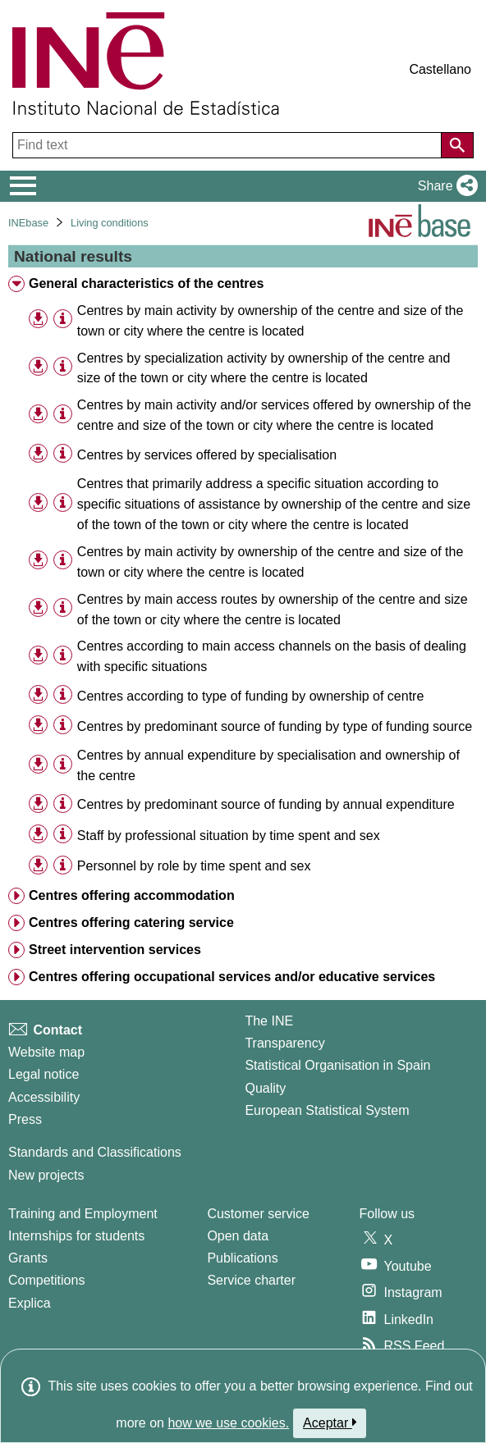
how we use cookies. (228, 1423)
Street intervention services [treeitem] (115, 950)
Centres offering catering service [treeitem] (131, 922)
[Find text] (228, 145)
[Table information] (63, 319)
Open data (237, 1236)
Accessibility (44, 1097)
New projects (46, 1175)
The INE (269, 1021)
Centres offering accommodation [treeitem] (132, 895)
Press (25, 1119)
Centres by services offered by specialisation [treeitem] (207, 455)
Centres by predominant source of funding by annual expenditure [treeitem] (266, 804)
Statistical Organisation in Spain (337, 1065)
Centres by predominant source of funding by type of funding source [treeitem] (274, 726)
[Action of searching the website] (457, 145)
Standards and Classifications (94, 1152)
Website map (46, 1052)
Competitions (46, 1280)
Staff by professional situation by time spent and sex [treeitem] (228, 836)
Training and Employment (83, 1214)
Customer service (258, 1214)
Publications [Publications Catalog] (242, 1258)
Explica (29, 1303)
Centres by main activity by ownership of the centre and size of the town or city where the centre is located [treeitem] (270, 321)
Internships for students (76, 1236)
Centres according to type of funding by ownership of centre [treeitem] (250, 696)
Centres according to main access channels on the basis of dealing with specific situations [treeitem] (271, 656)
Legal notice (43, 1074)
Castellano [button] (440, 69)
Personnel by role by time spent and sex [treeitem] (194, 866)
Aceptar (329, 1422)
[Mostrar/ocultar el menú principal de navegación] (23, 186)
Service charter (251, 1280)
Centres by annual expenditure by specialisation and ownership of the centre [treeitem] (268, 765)
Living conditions (110, 223)
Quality (265, 1088)
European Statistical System (327, 1110)
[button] (444, 186)
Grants (28, 1258)
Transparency (284, 1043)
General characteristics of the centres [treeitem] (146, 283)
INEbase (28, 223)
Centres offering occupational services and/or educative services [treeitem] (232, 977)
